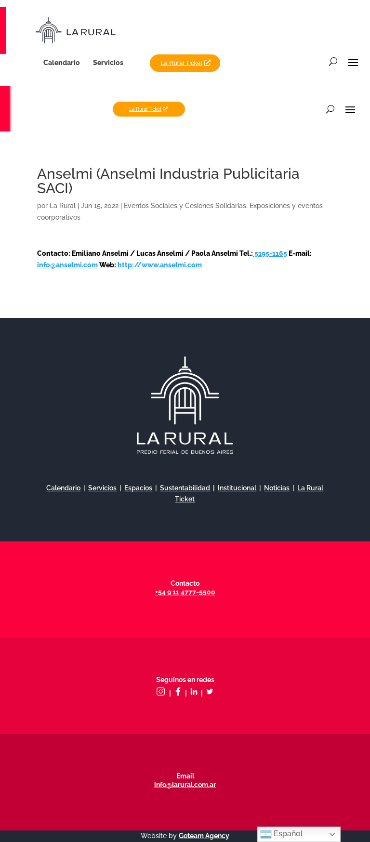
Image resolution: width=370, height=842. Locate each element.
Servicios (108, 62)
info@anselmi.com (67, 265)
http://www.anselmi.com (160, 265)
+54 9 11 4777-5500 (185, 592)
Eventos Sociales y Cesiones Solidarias (185, 206)
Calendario (61, 62)
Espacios (138, 488)
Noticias (277, 488)
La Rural (63, 206)
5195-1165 (270, 253)
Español (281, 834)
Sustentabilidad (185, 488)
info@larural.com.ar (185, 785)
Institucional (237, 488)
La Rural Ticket (181, 62)
